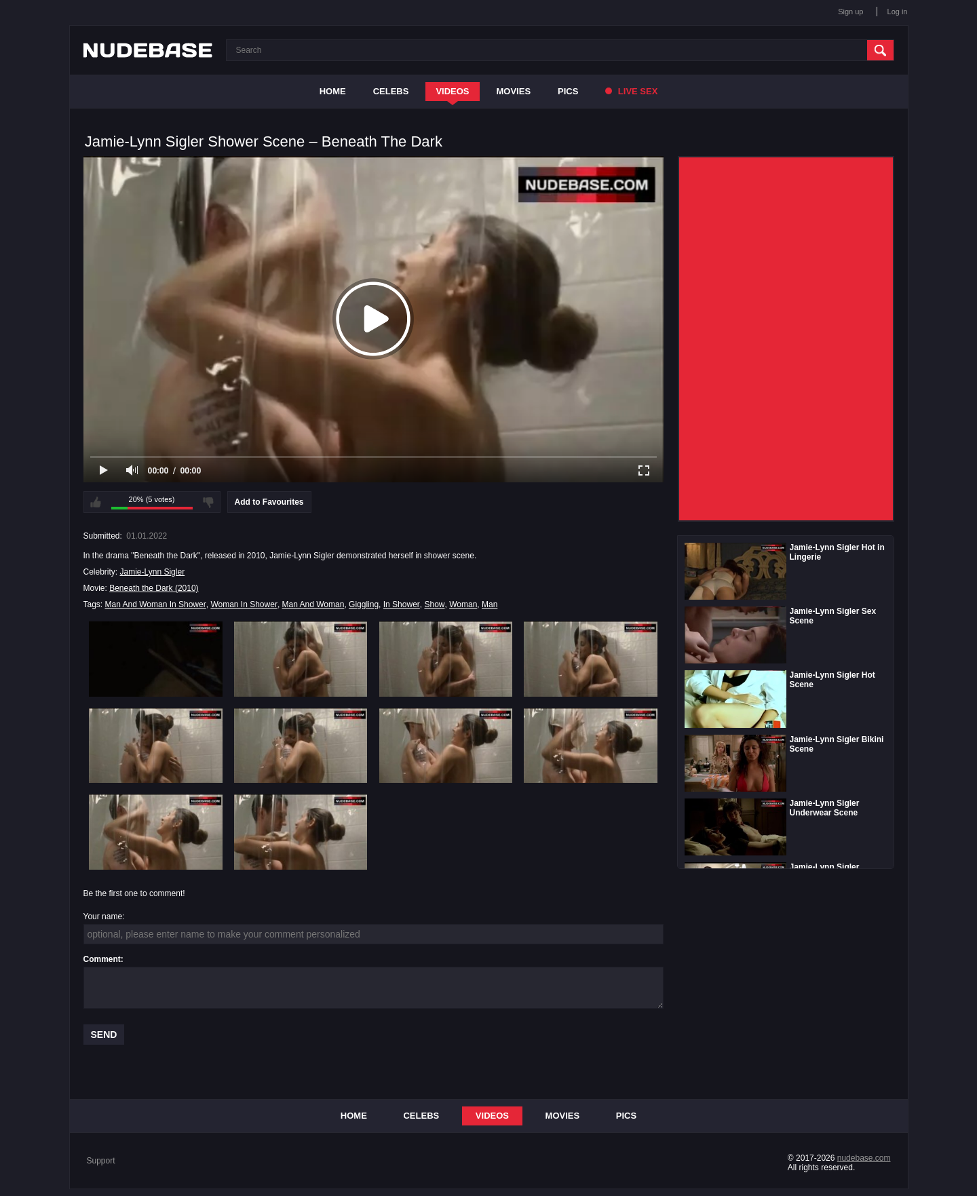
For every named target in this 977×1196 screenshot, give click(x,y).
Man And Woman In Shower (155, 604)
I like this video (95, 502)
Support (101, 1160)
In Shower (401, 604)
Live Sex (631, 91)
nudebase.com (864, 1158)
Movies (514, 91)
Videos (452, 91)
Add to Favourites (269, 502)
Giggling (364, 604)
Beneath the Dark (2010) (153, 588)
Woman (463, 604)
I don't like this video (208, 502)
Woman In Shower (243, 604)
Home (333, 91)
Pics (568, 91)
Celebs (391, 91)
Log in (897, 11)
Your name (103, 916)
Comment (102, 959)
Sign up (850, 11)
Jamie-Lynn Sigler (152, 572)
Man (489, 604)
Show (434, 604)
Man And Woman (313, 604)
